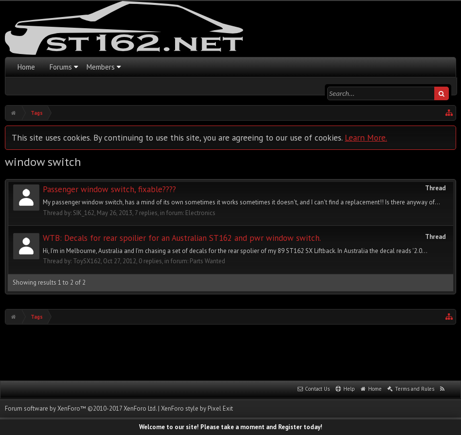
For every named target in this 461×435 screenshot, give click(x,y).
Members (101, 67)
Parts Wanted (207, 261)
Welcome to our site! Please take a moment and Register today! (230, 427)
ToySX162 (87, 261)
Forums (61, 67)
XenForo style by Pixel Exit (197, 408)
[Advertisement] (230, 351)
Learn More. (366, 137)
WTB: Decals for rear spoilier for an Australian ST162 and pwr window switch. (182, 238)
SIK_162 (83, 213)
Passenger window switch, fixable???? (109, 189)
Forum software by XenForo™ (81, 408)
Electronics (200, 213)
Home (26, 67)
